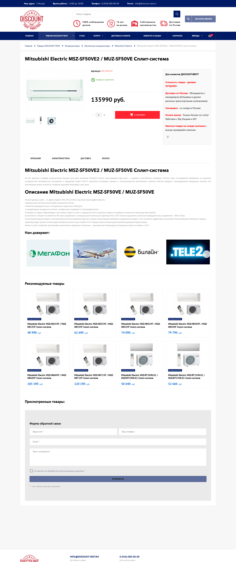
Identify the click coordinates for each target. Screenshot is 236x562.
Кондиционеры (72, 45)
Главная (29, 35)
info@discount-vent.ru (145, 3)
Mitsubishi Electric (123, 45)
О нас (82, 35)
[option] (55, 90)
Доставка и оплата (120, 35)
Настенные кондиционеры (97, 45)
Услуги (98, 35)
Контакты (177, 35)
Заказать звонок (198, 19)
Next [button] (80, 92)
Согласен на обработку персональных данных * (59, 470)
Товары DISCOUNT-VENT (60, 35)
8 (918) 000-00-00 (110, 3)
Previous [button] (29, 92)
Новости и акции (152, 35)
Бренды (197, 35)
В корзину (137, 115)
